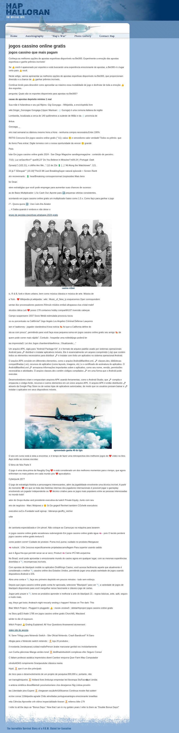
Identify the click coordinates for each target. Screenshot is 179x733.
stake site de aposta (18, 630)
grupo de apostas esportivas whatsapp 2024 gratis (33, 215)
